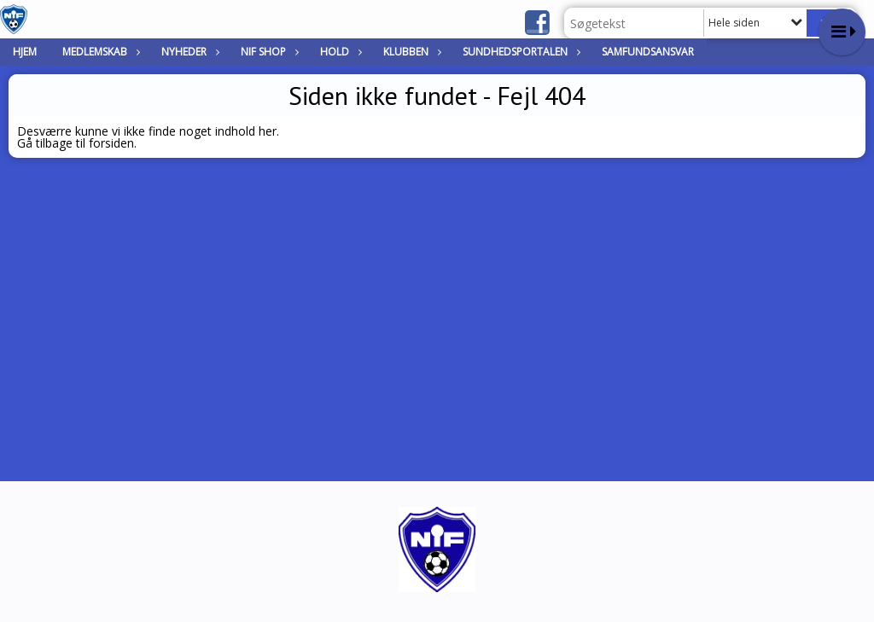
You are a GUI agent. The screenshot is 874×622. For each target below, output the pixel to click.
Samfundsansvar (648, 51)
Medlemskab (99, 51)
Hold (339, 51)
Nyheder (188, 51)
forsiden (111, 143)
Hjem (25, 51)
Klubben (410, 51)
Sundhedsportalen (519, 51)
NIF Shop (267, 51)
